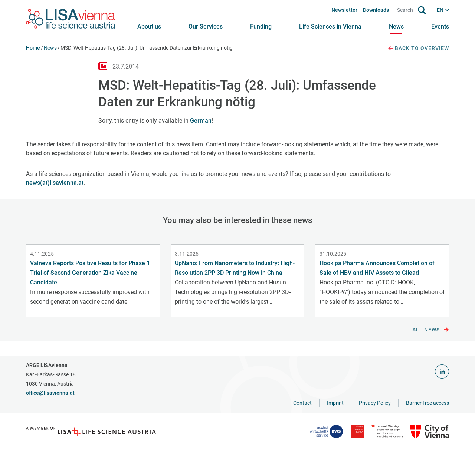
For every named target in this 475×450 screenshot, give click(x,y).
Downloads (376, 10)
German (201, 120)
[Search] (406, 10)
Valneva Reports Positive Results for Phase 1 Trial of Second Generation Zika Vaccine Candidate (90, 273)
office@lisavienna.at (50, 393)
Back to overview (418, 48)
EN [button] (440, 10)
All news (430, 330)
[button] (206, 26)
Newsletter (344, 10)
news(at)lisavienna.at (54, 182)
